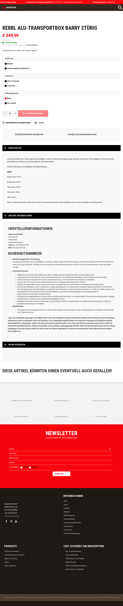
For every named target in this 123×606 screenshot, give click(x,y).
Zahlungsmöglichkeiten (72, 523)
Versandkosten (69, 519)
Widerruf (67, 512)
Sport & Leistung (11, 558)
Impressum (68, 530)
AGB (65, 501)
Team (66, 505)
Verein (25, 467)
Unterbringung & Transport (15, 555)
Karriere (67, 508)
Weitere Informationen (20, 216)
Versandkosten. (32, 45)
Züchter (35, 467)
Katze (7, 562)
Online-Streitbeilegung (72, 533)
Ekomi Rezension (16, 344)
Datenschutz (68, 526)
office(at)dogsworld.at (12, 516)
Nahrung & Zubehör (12, 551)
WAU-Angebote (10, 566)
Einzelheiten (14, 148)
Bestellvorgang (69, 515)
